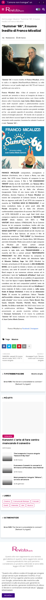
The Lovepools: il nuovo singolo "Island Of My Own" (27, 454)
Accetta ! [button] (8, 595)
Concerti (35, 501)
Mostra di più (37, 374)
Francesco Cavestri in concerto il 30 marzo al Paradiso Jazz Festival (28, 466)
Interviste (14, 505)
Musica (16, 19)
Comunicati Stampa (21, 501)
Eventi (6, 505)
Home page (7, 19)
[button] (39, 2)
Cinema (7, 501)
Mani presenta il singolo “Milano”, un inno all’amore (28, 478)
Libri (22, 505)
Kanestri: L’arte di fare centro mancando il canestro (20, 441)
